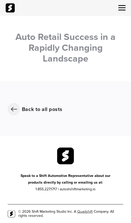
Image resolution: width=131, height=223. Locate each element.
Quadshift (85, 211)
